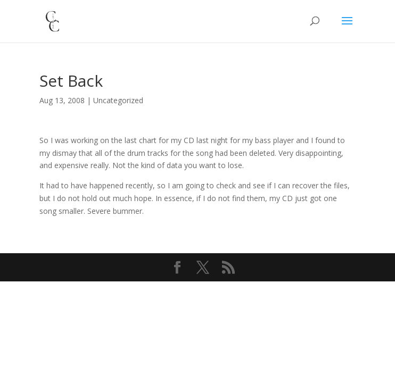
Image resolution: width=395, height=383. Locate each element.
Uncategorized (118, 100)
